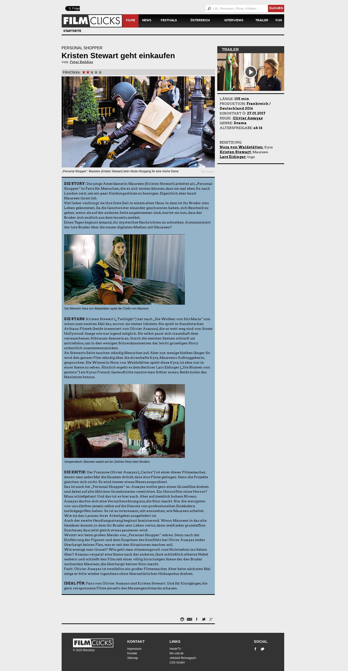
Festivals (169, 20)
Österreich (200, 20)
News (146, 20)
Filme (130, 20)
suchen (276, 8)
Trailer (261, 20)
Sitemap (132, 658)
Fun (279, 20)
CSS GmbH (177, 662)
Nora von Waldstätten (241, 147)
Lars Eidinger (233, 157)
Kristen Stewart (235, 152)
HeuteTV (175, 648)
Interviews (233, 20)
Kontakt (136, 641)
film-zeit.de (177, 653)
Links (175, 641)
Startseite (72, 31)
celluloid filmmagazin (183, 658)
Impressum (134, 648)
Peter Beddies (81, 62)
